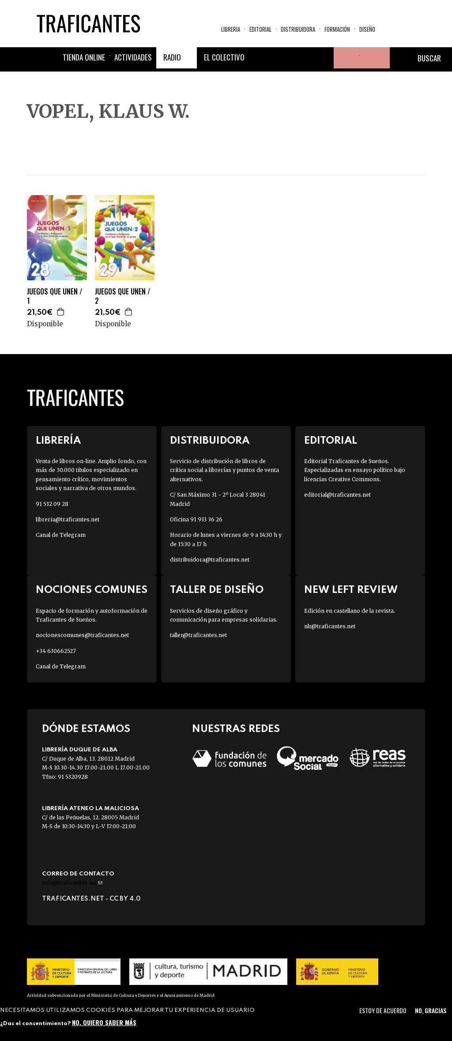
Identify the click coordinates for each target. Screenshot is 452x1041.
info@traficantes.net (72, 882)
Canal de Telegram (61, 535)
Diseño (367, 29)
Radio (172, 57)
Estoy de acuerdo (383, 1010)
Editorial (260, 29)
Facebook (259, 58)
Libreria (230, 29)
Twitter (280, 58)
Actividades (133, 57)
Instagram (302, 58)
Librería (58, 441)
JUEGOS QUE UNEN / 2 (122, 296)
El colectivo (224, 57)
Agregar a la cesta (61, 312)
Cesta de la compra (374, 58)
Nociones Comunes (91, 590)
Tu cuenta (344, 58)
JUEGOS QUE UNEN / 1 (54, 296)
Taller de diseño (217, 590)
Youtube (323, 58)
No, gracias (430, 1010)
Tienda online (84, 57)
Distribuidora (298, 29)
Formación (337, 29)
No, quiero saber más (104, 1022)
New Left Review (351, 590)
